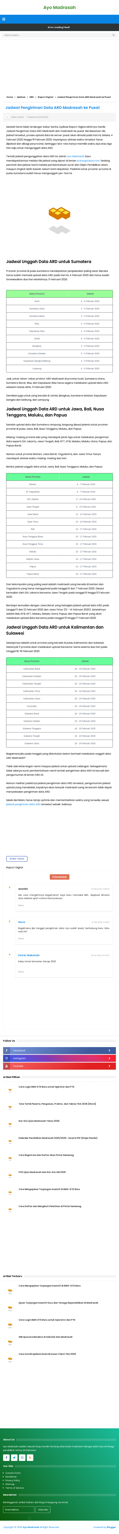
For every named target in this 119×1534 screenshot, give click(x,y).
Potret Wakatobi (28, 955)
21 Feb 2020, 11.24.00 (100, 922)
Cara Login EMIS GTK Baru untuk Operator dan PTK (47, 1087)
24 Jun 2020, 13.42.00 (100, 955)
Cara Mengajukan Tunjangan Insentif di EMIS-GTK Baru (50, 1189)
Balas (21, 905)
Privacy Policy (12, 1480)
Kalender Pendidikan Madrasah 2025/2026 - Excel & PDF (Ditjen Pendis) (59, 1138)
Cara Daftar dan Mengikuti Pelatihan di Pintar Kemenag (50, 1206)
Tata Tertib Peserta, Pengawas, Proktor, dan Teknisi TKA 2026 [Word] (58, 1104)
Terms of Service (14, 1488)
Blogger (111, 1527)
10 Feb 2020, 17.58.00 (100, 889)
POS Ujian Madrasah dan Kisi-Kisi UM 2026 (42, 1172)
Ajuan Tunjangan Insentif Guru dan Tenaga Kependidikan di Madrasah (58, 1303)
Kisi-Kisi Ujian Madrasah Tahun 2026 (39, 1121)
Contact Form (13, 1473)
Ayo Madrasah (75, 156)
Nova (21, 922)
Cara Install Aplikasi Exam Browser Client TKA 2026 (47, 1354)
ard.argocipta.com (88, 160)
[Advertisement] (59, 66)
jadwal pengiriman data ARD (23, 804)
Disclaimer (11, 1477)
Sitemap (10, 1484)
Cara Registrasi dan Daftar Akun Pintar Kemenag (46, 1155)
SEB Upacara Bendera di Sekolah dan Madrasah (46, 1337)
